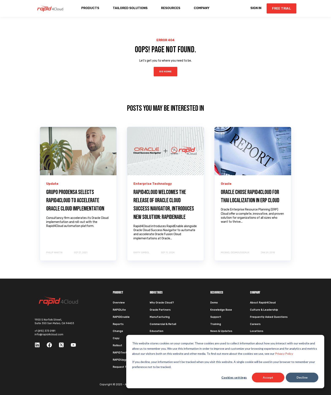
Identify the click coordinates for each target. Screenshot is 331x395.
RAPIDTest (120, 352)
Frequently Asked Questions (269, 316)
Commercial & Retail (163, 324)
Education (156, 331)
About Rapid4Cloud (263, 302)
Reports (118, 324)
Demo (214, 302)
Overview (119, 302)
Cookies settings (234, 377)
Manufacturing (160, 316)
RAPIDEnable (121, 316)
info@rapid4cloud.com (49, 334)
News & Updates (221, 331)
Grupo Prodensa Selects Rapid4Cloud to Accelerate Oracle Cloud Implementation (75, 200)
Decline (302, 377)
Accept (268, 377)
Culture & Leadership (264, 309)
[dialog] (225, 361)
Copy (116, 338)
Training (215, 324)
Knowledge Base (221, 309)
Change (118, 331)
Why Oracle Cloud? (162, 302)
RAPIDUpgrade (122, 359)
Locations (256, 331)
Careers (255, 324)
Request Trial (121, 366)
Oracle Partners (160, 309)
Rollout (117, 345)
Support (215, 316)
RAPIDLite (119, 309)
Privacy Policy (284, 353)
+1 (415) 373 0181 (45, 330)
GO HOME (165, 71)
